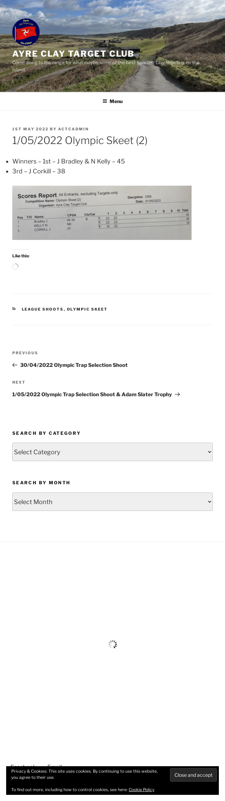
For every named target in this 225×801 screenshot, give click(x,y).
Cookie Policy (141, 789)
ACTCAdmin (73, 129)
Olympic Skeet (87, 309)
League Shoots (43, 309)
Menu (112, 101)
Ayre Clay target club (73, 54)
